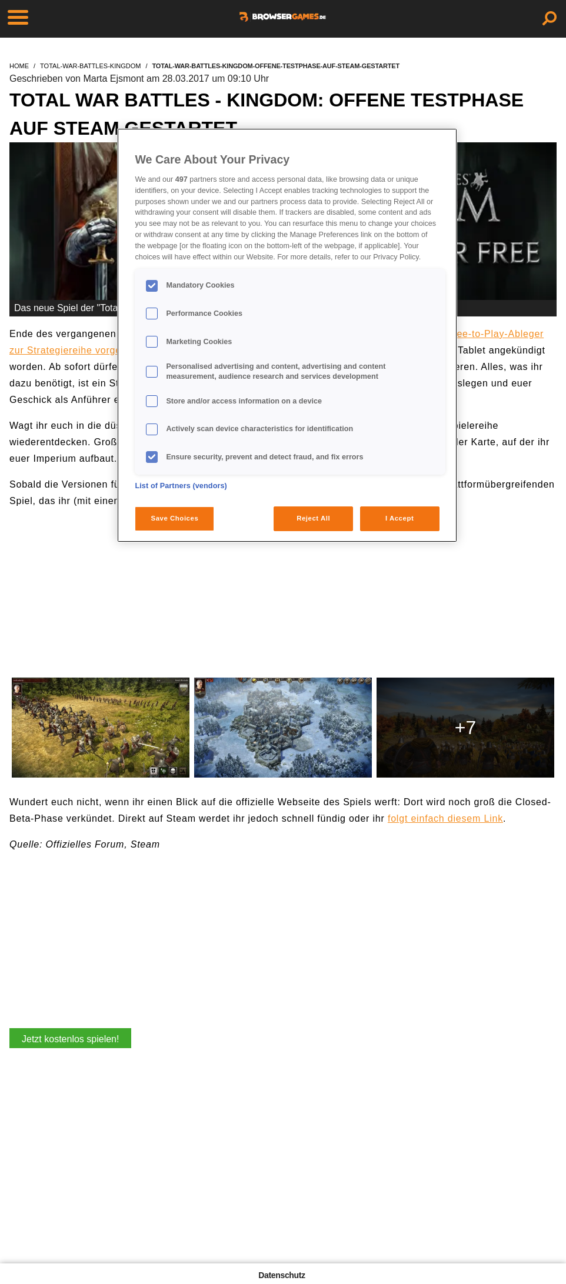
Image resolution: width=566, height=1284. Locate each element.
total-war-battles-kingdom (90, 65)
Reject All (313, 518)
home (19, 65)
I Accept (399, 518)
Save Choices (175, 518)
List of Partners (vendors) (181, 486)
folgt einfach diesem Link (445, 818)
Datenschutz (281, 1275)
